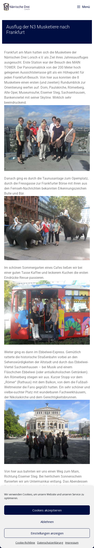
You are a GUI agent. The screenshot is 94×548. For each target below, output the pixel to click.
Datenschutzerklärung (50, 542)
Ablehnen (47, 522)
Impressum (72, 542)
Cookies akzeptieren (47, 510)
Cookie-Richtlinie (25, 542)
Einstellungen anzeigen (47, 533)
